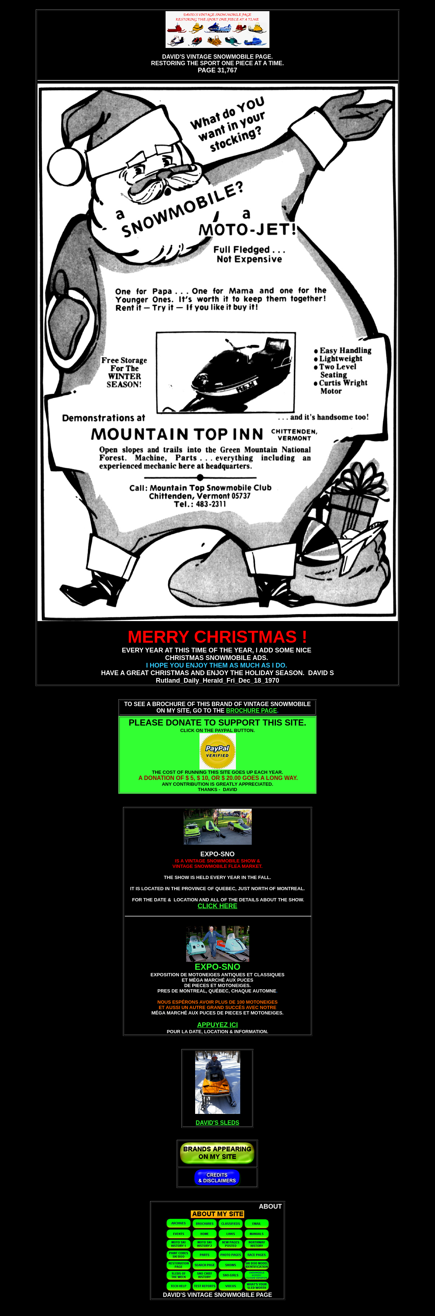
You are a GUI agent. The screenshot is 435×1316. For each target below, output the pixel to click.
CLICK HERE (217, 906)
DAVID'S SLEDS (218, 1123)
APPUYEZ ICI (217, 1025)
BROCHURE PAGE (251, 711)
